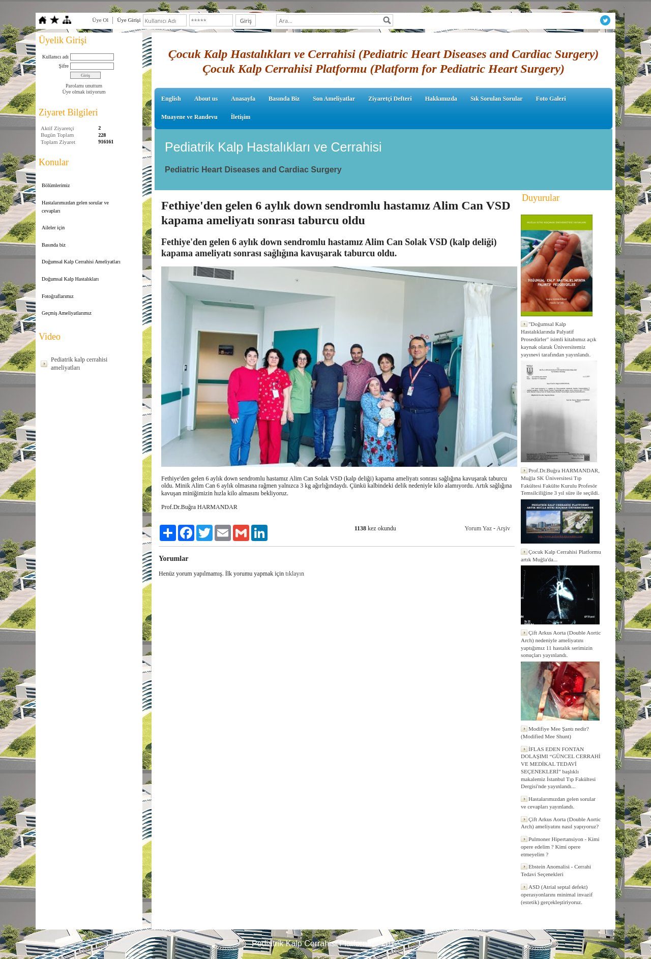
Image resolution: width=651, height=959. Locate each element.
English (171, 98)
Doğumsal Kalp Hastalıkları (70, 279)
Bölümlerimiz (56, 185)
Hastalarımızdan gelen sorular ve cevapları (75, 207)
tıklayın (294, 573)
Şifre (64, 66)
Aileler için (53, 227)
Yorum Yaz (478, 528)
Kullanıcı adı (55, 56)
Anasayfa (243, 98)
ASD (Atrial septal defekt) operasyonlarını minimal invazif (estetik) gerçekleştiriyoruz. (557, 894)
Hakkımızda (441, 98)
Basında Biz (284, 98)
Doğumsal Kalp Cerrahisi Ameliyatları (81, 261)
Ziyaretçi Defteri (389, 98)
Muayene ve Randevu (189, 117)
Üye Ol (100, 20)
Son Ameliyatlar (334, 98)
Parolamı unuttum (84, 85)
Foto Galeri (551, 98)
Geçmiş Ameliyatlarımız (67, 313)
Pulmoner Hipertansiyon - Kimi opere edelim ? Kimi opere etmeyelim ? (560, 846)
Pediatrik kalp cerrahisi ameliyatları (79, 363)
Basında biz (54, 245)
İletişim (241, 117)
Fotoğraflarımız (58, 296)
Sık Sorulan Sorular (496, 98)
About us (206, 98)
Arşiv (503, 528)
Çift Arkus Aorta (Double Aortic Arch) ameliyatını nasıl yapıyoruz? (561, 823)
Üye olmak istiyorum (84, 92)
